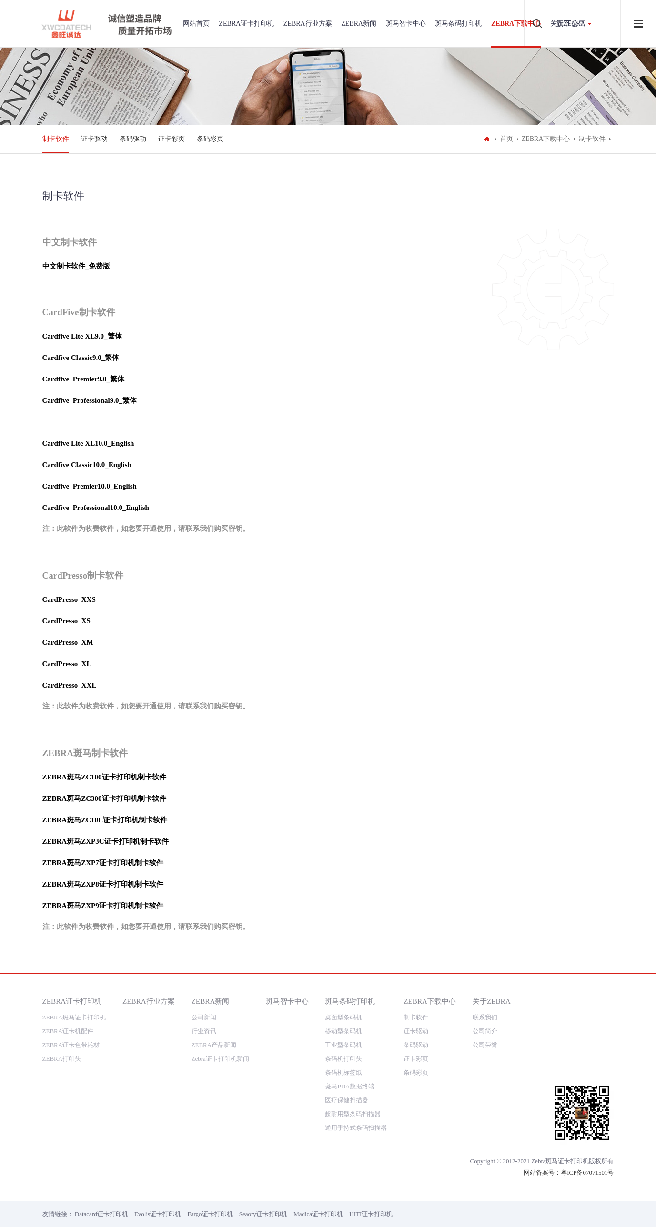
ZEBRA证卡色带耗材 (71, 1044)
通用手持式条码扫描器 (356, 1127)
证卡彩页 (171, 138)
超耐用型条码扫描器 (353, 1113)
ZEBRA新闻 (358, 23)
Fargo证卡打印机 (209, 1213)
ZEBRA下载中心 (516, 23)
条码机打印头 (343, 1058)
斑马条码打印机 (458, 23)
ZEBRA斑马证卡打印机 (74, 1017)
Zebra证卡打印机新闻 (220, 1058)
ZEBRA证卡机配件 (68, 1031)
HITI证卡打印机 (371, 1213)
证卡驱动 (94, 138)
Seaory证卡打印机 (263, 1213)
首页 (506, 138)
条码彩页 (210, 138)
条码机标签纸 (343, 1072)
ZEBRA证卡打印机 (246, 23)
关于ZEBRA (492, 1001)
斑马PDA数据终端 (349, 1086)
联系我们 (485, 1017)
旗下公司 (571, 24)
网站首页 (196, 23)
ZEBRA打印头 (61, 1058)
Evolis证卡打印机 (157, 1213)
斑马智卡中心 (406, 23)
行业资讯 (204, 1031)
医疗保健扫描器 (346, 1100)
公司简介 (485, 1031)
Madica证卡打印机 (318, 1213)
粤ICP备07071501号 (587, 1172)
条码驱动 (133, 138)
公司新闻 (204, 1017)
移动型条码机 (343, 1031)
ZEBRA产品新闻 (214, 1044)
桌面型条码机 (343, 1017)
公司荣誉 (485, 1044)
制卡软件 (55, 138)
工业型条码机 (343, 1044)
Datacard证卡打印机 (101, 1213)
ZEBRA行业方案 (307, 23)
